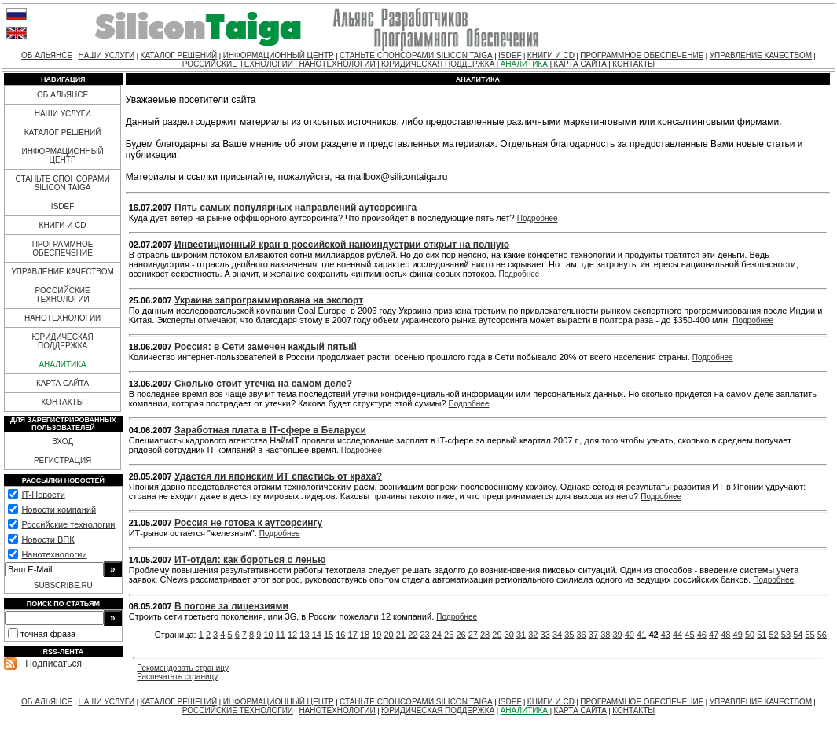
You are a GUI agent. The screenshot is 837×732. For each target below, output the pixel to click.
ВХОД (62, 441)
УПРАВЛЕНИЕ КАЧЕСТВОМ (761, 55)
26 (460, 634)
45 (689, 634)
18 (364, 634)
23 (424, 634)
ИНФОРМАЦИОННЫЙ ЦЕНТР (278, 55)
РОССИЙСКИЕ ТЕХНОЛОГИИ (237, 64)
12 (292, 634)
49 (738, 634)
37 (593, 634)
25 (448, 634)
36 (581, 634)
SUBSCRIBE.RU (63, 585)
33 (545, 634)
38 (605, 634)
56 (822, 634)
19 (376, 634)
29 (496, 634)
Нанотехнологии (53, 554)
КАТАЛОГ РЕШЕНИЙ (179, 55)
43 (665, 634)
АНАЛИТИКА (525, 64)
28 (485, 634)
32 (533, 634)
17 (353, 634)
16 (340, 634)
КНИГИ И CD (551, 55)
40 (629, 634)
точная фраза (47, 633)
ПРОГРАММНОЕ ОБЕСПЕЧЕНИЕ (641, 55)
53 (786, 634)
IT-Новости (42, 494)
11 (280, 634)
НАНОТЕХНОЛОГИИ (337, 64)
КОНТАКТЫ (633, 64)
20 (389, 634)
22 (412, 634)
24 (437, 634)
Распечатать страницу (177, 676)
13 (304, 634)
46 (702, 634)
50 (749, 634)
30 (509, 634)
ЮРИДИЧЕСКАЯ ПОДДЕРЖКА (437, 64)
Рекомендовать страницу (183, 668)
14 (316, 634)
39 (617, 634)
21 (401, 634)
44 (677, 634)
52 (774, 634)
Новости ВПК (47, 539)
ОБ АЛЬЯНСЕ (46, 55)
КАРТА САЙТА (580, 64)
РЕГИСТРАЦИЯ (62, 460)
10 (268, 634)
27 (473, 634)
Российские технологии (68, 524)
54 (797, 634)
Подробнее (537, 218)
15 (328, 634)
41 (641, 634)
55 (809, 634)
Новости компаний (58, 509)
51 (761, 634)
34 (557, 634)
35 (569, 634)
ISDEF (509, 55)
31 (521, 634)
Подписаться (53, 663)
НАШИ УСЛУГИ (106, 55)
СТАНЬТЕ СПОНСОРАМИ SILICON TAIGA (416, 55)
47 (713, 634)
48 (725, 634)
